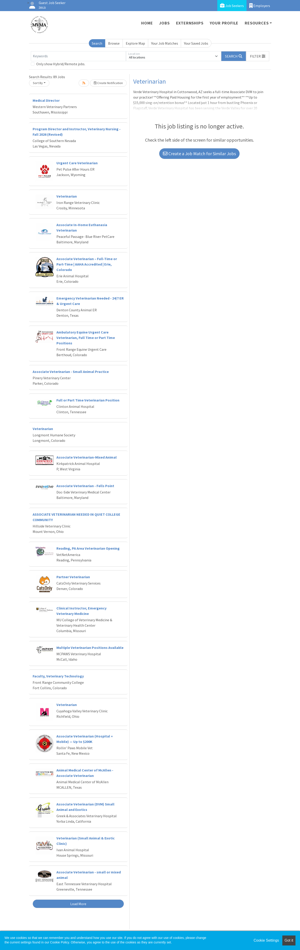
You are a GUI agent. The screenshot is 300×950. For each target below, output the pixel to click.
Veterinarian (66, 196)
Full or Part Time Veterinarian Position (87, 400)
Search (97, 43)
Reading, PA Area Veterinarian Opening (88, 548)
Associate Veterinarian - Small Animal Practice (71, 371)
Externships (189, 23)
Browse (114, 43)
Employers (259, 5)
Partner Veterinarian (73, 577)
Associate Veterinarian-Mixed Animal (86, 457)
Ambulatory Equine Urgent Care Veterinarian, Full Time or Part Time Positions (85, 337)
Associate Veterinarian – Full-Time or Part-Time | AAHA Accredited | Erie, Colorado (86, 264)
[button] (257, 56)
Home (147, 23)
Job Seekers (232, 5)
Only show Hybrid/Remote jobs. (60, 64)
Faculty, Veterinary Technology (58, 676)
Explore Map (135, 43)
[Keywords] (78, 56)
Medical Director (46, 100)
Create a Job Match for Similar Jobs (199, 153)
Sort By (38, 83)
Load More (78, 904)
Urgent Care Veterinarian (77, 163)
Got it (289, 940)
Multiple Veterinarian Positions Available (89, 647)
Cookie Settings (266, 940)
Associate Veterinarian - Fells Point (85, 485)
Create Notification (108, 83)
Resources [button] (257, 23)
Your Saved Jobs (196, 43)
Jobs (164, 23)
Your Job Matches (164, 43)
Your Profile (224, 23)
